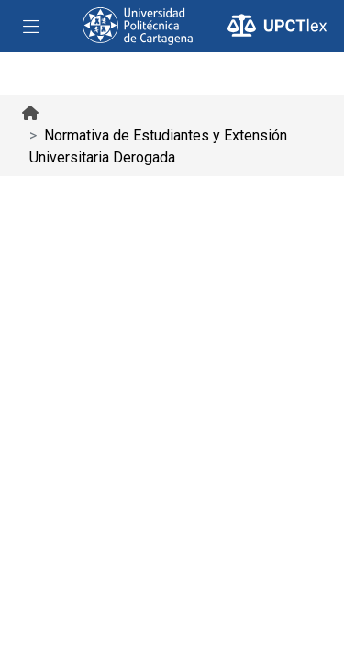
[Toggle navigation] (31, 26)
